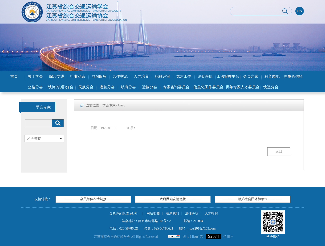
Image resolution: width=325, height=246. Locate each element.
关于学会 (35, 76)
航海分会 (128, 87)
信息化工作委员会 (208, 87)
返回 (279, 151)
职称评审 (162, 76)
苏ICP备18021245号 (124, 213)
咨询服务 (98, 76)
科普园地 (272, 76)
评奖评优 (204, 76)
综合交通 (56, 76)
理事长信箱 (293, 76)
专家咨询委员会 (176, 87)
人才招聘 (211, 213)
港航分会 (107, 87)
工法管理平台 (228, 76)
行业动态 (77, 76)
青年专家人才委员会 (243, 87)
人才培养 (141, 76)
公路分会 (35, 87)
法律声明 (191, 213)
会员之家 (250, 76)
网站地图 (153, 213)
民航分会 (85, 87)
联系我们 (172, 213)
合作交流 (120, 76)
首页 (14, 76)
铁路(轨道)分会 (60, 87)
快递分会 (270, 87)
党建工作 (183, 76)
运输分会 (149, 87)
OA (299, 11)
